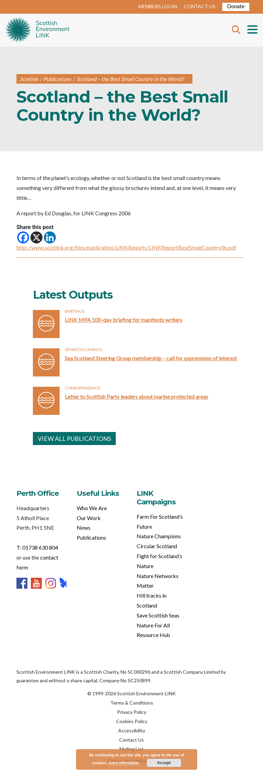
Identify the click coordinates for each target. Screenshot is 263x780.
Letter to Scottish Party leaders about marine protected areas (136, 396)
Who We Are (92, 508)
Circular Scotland (157, 546)
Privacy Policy (131, 712)
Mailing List (131, 749)
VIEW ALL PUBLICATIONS (74, 438)
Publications (91, 537)
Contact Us (131, 740)
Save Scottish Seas (158, 615)
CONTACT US (199, 6)
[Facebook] (23, 237)
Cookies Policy (131, 721)
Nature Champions (159, 536)
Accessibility (131, 730)
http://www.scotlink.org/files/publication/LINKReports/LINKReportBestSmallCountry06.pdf (126, 247)
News (83, 527)
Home (37, 30)
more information (124, 762)
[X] (36, 237)
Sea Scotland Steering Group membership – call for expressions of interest (151, 358)
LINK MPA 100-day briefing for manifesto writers (123, 319)
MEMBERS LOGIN (157, 6)
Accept (164, 762)
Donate (236, 6)
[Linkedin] (50, 237)
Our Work (89, 518)
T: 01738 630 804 (37, 547)
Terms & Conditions (131, 703)
